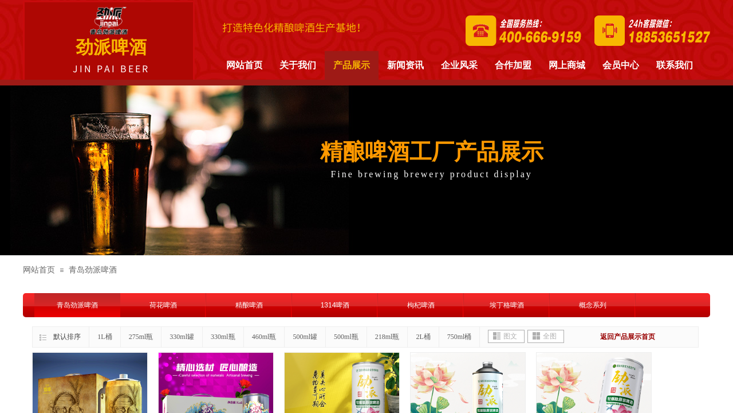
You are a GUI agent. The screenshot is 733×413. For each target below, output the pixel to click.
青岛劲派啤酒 (93, 270)
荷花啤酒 (163, 305)
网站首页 (39, 270)
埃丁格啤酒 (507, 305)
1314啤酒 (335, 305)
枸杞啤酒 (421, 305)
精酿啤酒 (249, 305)
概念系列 (592, 305)
